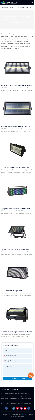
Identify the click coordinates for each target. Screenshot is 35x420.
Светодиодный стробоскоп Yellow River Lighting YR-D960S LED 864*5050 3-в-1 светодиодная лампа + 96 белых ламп (16, 86)
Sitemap (23, 414)
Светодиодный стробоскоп (18, 22)
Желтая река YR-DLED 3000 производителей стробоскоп (15, 168)
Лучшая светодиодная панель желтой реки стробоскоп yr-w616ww (15, 250)
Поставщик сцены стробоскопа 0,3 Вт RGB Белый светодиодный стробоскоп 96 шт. (17, 332)
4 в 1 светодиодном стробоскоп (11, 291)
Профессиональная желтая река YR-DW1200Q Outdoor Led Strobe (15, 209)
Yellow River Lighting (13, 19)
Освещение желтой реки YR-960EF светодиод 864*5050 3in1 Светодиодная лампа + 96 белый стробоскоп (16, 127)
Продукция (24, 19)
